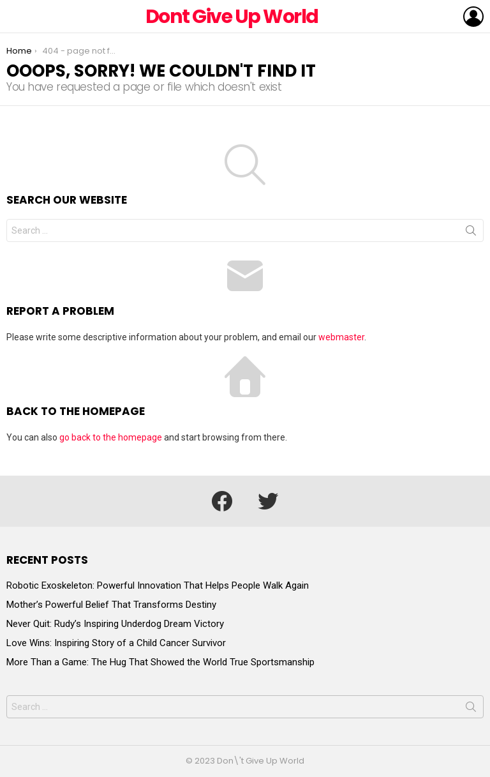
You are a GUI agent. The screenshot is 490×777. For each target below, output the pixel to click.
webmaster (341, 337)
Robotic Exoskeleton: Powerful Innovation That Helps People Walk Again (157, 585)
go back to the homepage (110, 437)
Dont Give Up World (231, 16)
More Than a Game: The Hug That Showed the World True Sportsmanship (160, 662)
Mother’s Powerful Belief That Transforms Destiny (111, 604)
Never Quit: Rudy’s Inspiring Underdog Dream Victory (115, 624)
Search (471, 233)
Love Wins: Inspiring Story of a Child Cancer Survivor (116, 643)
